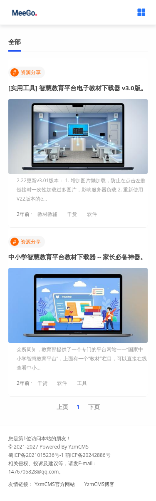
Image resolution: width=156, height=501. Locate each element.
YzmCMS (78, 446)
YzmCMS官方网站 (54, 484)
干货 (72, 214)
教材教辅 (47, 214)
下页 (94, 407)
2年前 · (25, 214)
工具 (82, 383)
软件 (92, 214)
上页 (62, 407)
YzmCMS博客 (99, 484)
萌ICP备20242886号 (88, 455)
